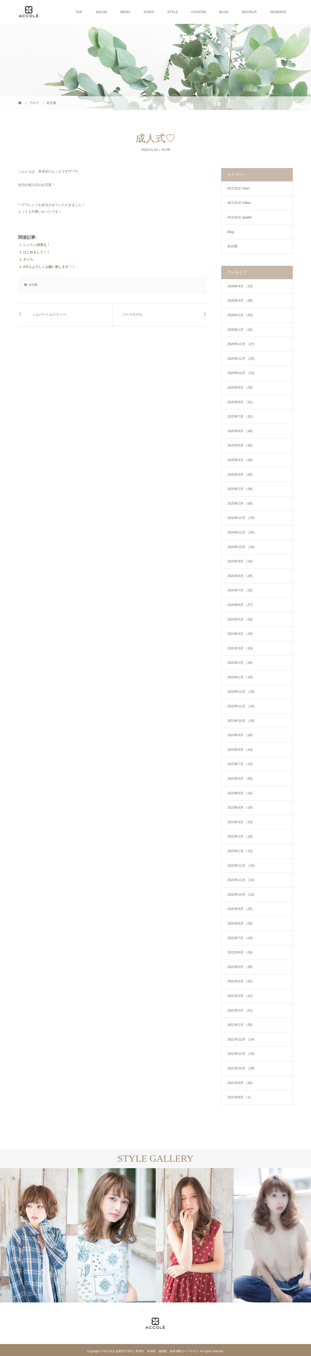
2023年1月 (239, 851)
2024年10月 (240, 547)
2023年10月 (240, 721)
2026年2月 (239, 315)
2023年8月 (239, 750)
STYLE (172, 12)
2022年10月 (240, 894)
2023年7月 (239, 764)
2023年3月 (239, 822)
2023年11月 (240, 706)
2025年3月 (239, 474)
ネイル (28, 259)
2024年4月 (239, 634)
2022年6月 (239, 952)
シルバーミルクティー (49, 314)
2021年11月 (240, 1054)
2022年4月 (239, 981)
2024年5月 (239, 619)
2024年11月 (240, 532)
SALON (101, 12)
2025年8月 (239, 402)
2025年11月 (240, 358)
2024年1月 (239, 677)
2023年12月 (240, 691)
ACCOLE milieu (239, 203)
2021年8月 (239, 1097)
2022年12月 (240, 865)
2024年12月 (240, 518)
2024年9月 (239, 561)
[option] (39, 1235)
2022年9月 (239, 909)
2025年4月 (239, 460)
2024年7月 (239, 590)
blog (230, 232)
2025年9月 (239, 387)
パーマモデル (132, 314)
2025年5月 (239, 445)
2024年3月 (239, 648)
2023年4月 (239, 807)
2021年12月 (240, 1039)
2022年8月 (239, 923)
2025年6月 (239, 431)
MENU (125, 12)
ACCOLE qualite (239, 217)
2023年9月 (239, 735)
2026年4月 (239, 286)
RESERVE (278, 12)
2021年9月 (239, 1083)
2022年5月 (239, 967)
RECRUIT (249, 12)
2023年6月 (239, 778)
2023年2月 (239, 836)
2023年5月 (239, 793)
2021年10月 (240, 1068)
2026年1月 (239, 330)
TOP (78, 12)
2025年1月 (239, 503)
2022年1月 (239, 1025)
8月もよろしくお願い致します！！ (49, 267)
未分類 (165, 149)
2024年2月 (239, 662)
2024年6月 (239, 605)
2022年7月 (239, 938)
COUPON (198, 12)
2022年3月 (239, 996)
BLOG (224, 12)
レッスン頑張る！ (36, 245)
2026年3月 (239, 300)
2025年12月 (240, 344)
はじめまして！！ (36, 252)
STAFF (149, 12)
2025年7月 (239, 416)
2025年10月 (240, 373)
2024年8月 (239, 576)
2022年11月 (240, 880)
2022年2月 (239, 1010)
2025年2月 (239, 489)
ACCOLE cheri (238, 188)
